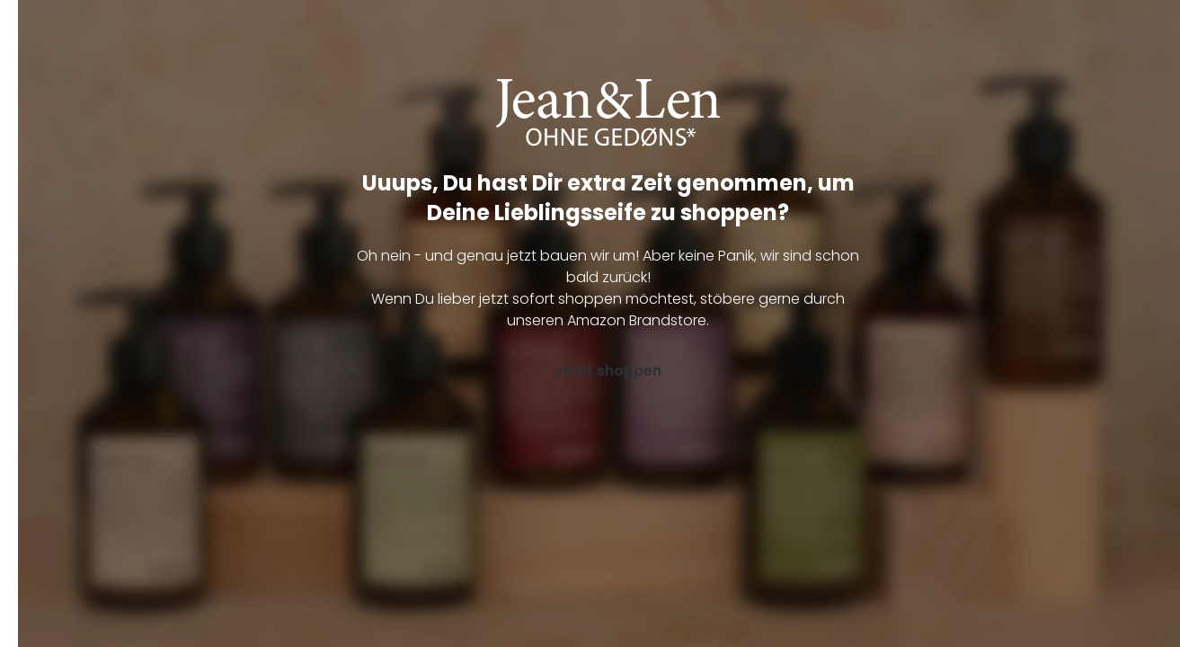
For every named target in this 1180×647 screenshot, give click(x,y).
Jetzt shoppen (608, 370)
